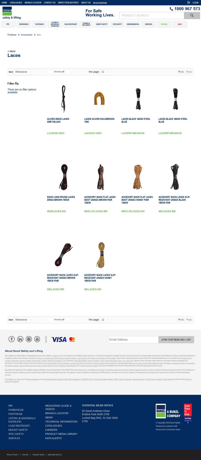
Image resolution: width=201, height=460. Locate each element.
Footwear (15, 414)
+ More (11, 51)
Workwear (15, 410)
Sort (11, 72)
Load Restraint (19, 425)
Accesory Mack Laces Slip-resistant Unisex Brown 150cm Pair (63, 278)
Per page (94, 71)
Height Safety (18, 430)
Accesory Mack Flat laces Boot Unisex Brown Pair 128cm (100, 200)
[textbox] (152, 15)
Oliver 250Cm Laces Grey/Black (58, 120)
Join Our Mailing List (176, 339)
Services (14, 438)
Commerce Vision (173, 430)
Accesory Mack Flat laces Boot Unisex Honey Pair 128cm (137, 200)
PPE (10, 405)
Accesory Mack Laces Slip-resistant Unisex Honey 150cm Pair (100, 278)
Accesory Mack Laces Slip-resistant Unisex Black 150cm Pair (174, 200)
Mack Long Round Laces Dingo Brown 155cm (61, 198)
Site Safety (16, 434)
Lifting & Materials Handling (21, 420)
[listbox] (23, 72)
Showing (59, 72)
